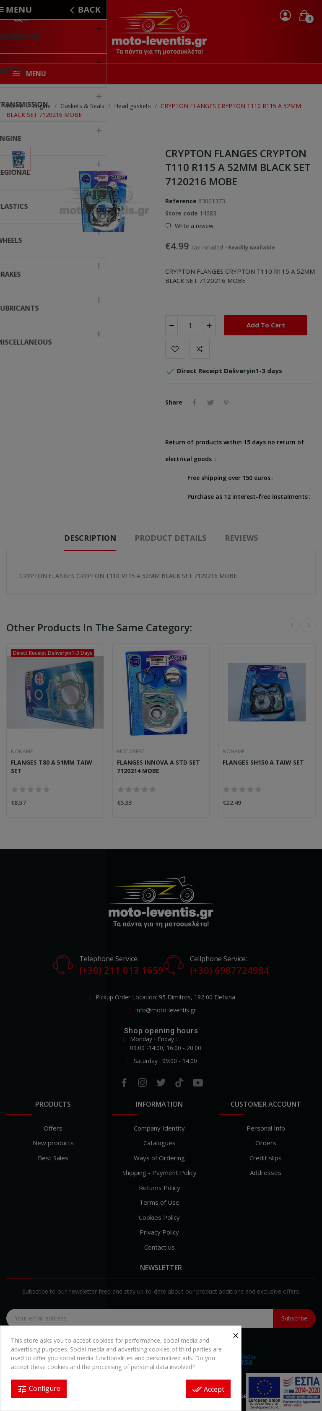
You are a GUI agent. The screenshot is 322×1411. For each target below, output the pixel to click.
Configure (38, 1389)
